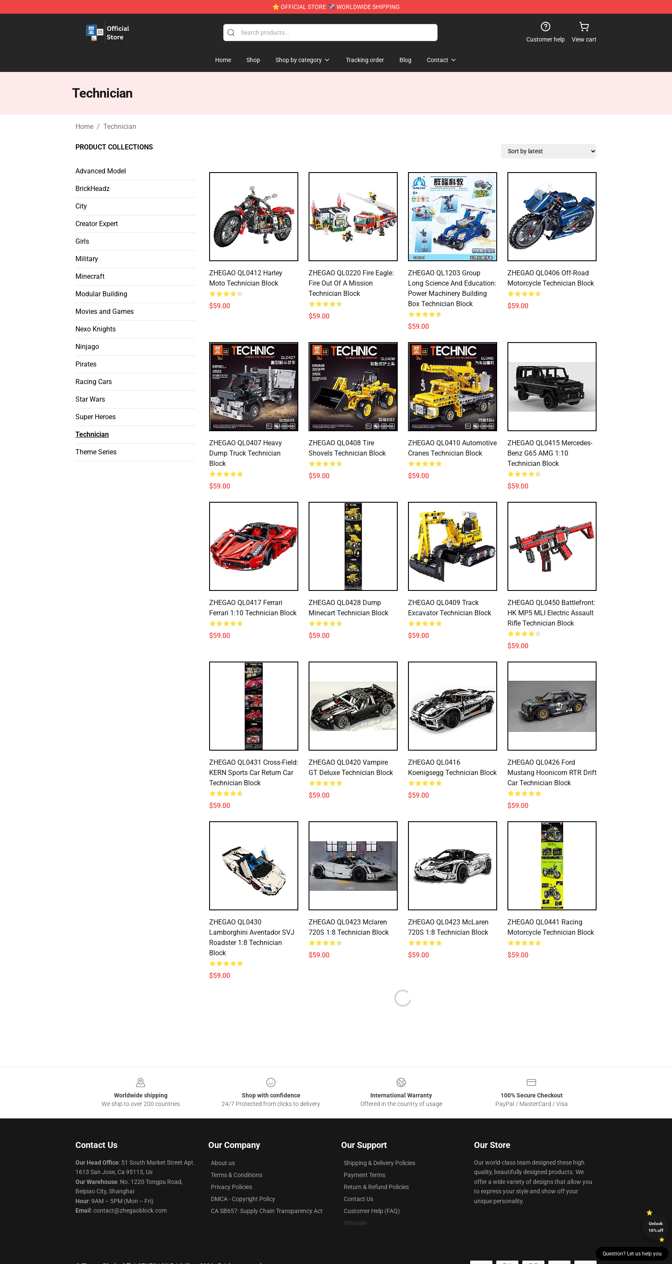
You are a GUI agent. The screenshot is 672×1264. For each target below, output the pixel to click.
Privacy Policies (231, 1187)
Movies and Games (104, 311)
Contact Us (358, 1198)
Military (86, 259)
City (81, 206)
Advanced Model (100, 171)
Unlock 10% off (655, 1227)
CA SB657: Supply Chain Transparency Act (267, 1210)
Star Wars (90, 399)
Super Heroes (95, 417)
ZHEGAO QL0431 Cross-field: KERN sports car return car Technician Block (253, 772)
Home (84, 126)
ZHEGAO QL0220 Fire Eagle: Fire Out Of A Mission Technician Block (351, 283)
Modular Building (101, 294)
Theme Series (96, 452)
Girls (82, 241)
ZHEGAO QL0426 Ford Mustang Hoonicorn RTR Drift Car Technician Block (552, 772)
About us (223, 1163)
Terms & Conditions (236, 1175)
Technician (119, 126)
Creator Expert (96, 224)
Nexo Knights (95, 329)
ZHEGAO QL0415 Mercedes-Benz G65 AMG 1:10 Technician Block (549, 453)
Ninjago (87, 347)
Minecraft (90, 276)
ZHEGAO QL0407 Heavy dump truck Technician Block (245, 453)
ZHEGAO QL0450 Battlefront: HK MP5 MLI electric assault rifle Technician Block (551, 613)
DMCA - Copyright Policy (243, 1198)
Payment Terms (364, 1175)
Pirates (85, 364)
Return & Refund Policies (376, 1187)
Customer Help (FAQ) (372, 1210)
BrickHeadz (92, 189)
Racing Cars (93, 382)
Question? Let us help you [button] (632, 1254)
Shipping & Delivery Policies (379, 1163)
